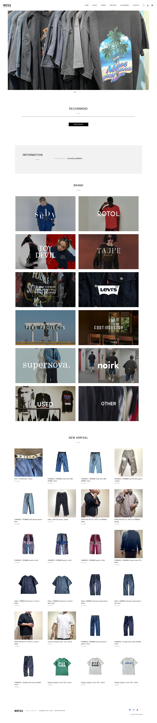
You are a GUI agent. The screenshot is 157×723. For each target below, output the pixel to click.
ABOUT (95, 5)
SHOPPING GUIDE (59, 710)
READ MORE (78, 124)
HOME (87, 5)
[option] (78, 50)
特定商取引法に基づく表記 (46, 710)
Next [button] (146, 50)
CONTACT (136, 5)
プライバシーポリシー (31, 710)
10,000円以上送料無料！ (75, 158)
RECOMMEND (125, 5)
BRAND (103, 5)
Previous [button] (11, 50)
